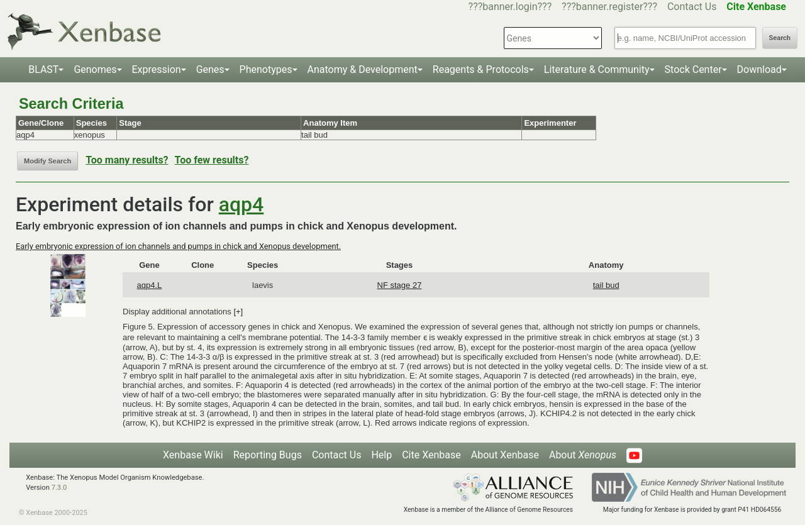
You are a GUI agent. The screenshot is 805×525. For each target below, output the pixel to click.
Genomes (95, 69)
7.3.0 (59, 488)
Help (381, 455)
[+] (238, 311)
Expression (156, 69)
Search (780, 38)
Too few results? (212, 160)
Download (759, 69)
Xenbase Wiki (193, 455)
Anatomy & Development (363, 69)
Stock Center (693, 69)
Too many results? (127, 160)
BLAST (43, 69)
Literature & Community (597, 69)
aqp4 (241, 204)
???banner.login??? (510, 7)
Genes (210, 69)
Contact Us (692, 7)
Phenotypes (266, 69)
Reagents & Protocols (481, 69)
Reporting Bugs (267, 455)
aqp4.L (149, 285)
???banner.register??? (609, 7)
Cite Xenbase (431, 455)
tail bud (606, 285)
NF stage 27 (399, 285)
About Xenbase (505, 455)
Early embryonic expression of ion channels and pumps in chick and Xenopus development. (178, 246)
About (582, 455)
